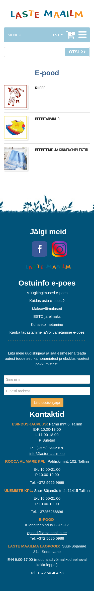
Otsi (77, 52)
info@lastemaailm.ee (46, 453)
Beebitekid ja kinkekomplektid (61, 149)
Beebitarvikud (47, 118)
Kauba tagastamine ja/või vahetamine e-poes (46, 332)
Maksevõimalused (47, 308)
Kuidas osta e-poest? (47, 300)
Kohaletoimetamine (47, 324)
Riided (40, 88)
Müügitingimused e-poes (47, 293)
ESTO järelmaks (47, 316)
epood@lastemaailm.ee (47, 533)
